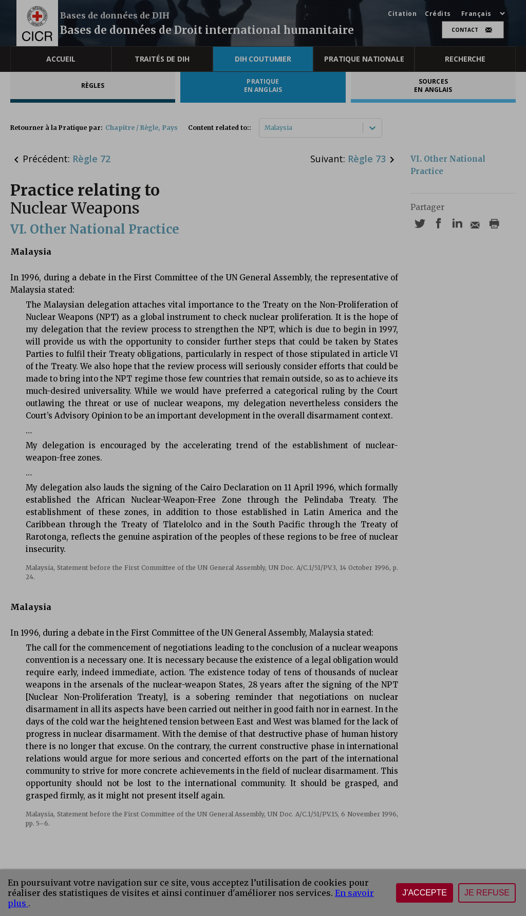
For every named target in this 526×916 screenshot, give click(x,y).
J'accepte (424, 892)
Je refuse (487, 892)
